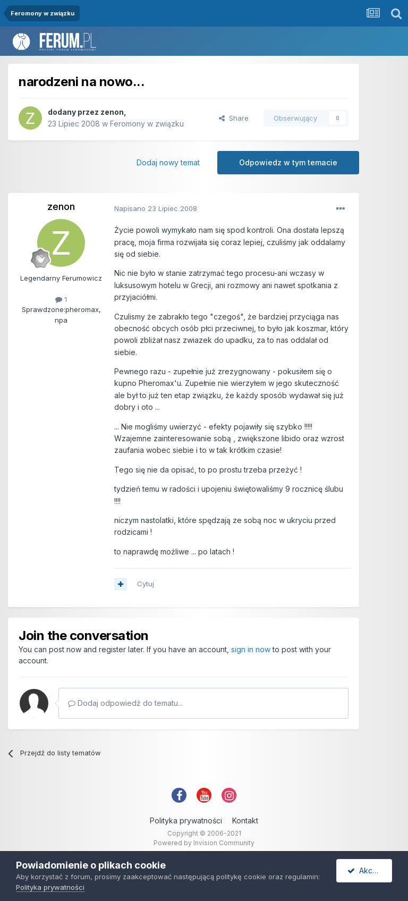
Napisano (155, 208)
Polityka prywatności (186, 820)
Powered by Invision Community (204, 843)
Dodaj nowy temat (168, 162)
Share (234, 118)
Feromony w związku (147, 123)
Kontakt (245, 820)
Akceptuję (369, 870)
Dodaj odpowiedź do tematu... (125, 703)
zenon (112, 111)
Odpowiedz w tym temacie (288, 162)
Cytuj (145, 583)
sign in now (250, 649)
